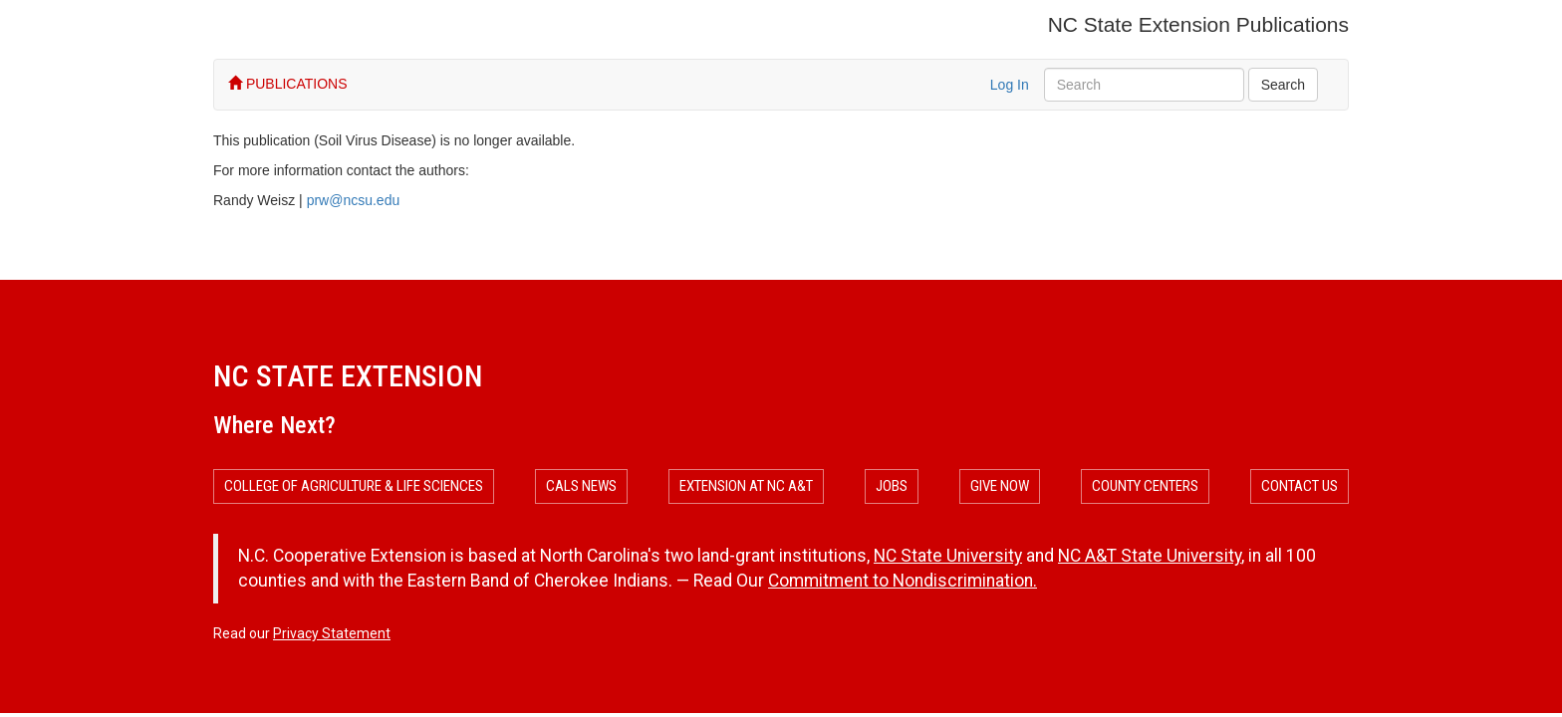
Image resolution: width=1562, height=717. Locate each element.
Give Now (999, 486)
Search (1283, 85)
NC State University (948, 556)
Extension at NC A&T (746, 486)
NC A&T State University (1149, 556)
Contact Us (1299, 486)
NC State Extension (347, 375)
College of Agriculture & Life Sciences (353, 486)
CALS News (581, 486)
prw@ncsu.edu (353, 200)
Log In (1009, 85)
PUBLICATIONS (288, 84)
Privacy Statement (331, 633)
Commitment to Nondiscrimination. (902, 581)
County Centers (1145, 486)
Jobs (892, 486)
